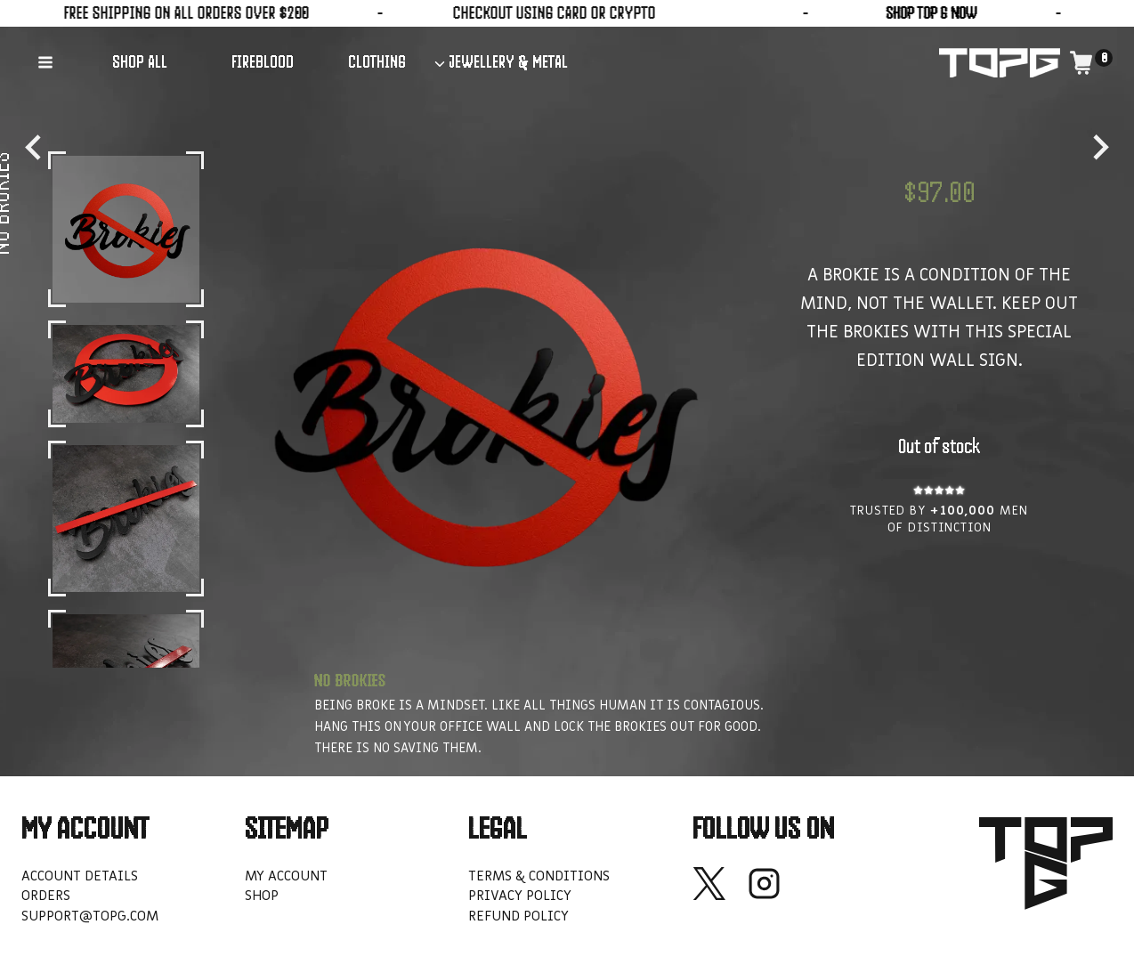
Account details (79, 875)
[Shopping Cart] (1091, 63)
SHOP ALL (139, 62)
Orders (45, 896)
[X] (709, 883)
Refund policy (518, 915)
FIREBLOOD (262, 62)
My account (286, 875)
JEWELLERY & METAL (508, 62)
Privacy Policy (519, 896)
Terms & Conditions (539, 875)
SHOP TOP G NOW (786, 13)
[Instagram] (764, 883)
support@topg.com (89, 915)
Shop (262, 896)
